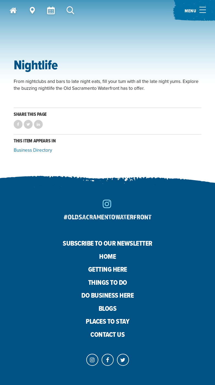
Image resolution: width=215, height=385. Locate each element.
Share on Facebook (18, 124)
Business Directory (33, 150)
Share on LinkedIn (38, 124)
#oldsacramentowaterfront (107, 217)
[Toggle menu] (194, 10)
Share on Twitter (28, 124)
